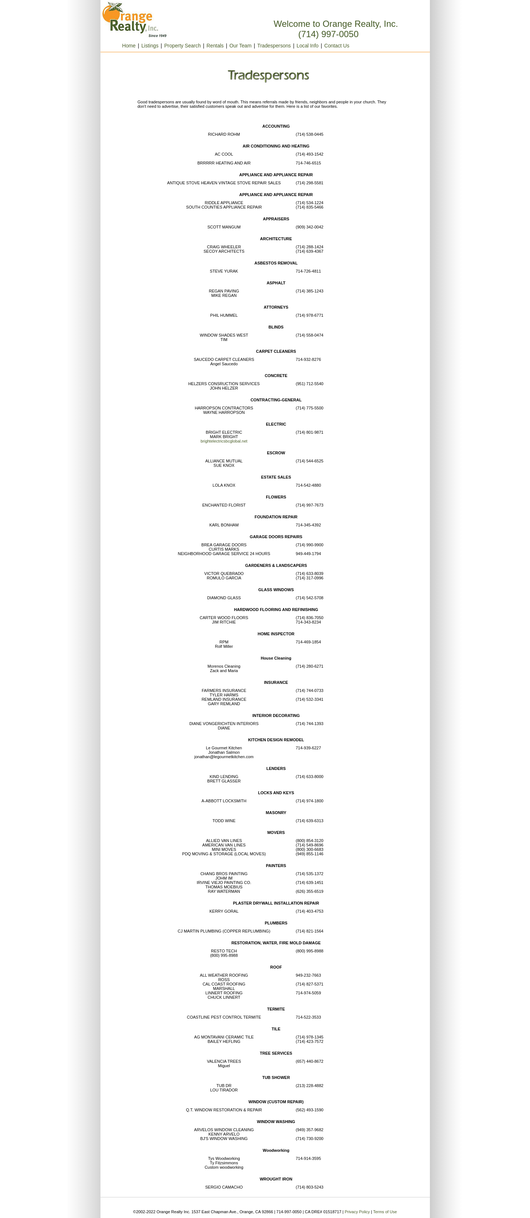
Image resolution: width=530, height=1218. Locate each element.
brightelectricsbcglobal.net (224, 441)
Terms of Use (385, 1212)
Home (122, 46)
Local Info (308, 46)
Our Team (240, 46)
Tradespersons (274, 46)
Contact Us (336, 46)
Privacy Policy (357, 1212)
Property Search (182, 46)
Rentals (215, 46)
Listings (150, 46)
